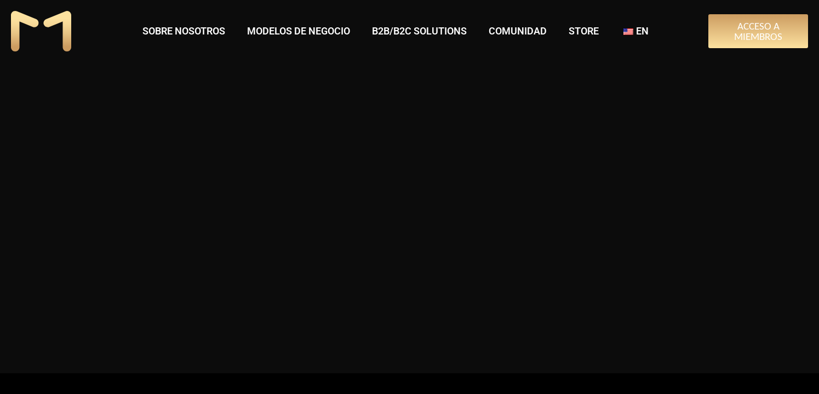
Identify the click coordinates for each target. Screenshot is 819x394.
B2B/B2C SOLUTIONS (419, 31)
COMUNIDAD (518, 31)
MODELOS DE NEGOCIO (298, 31)
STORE (584, 31)
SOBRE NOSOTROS (183, 31)
